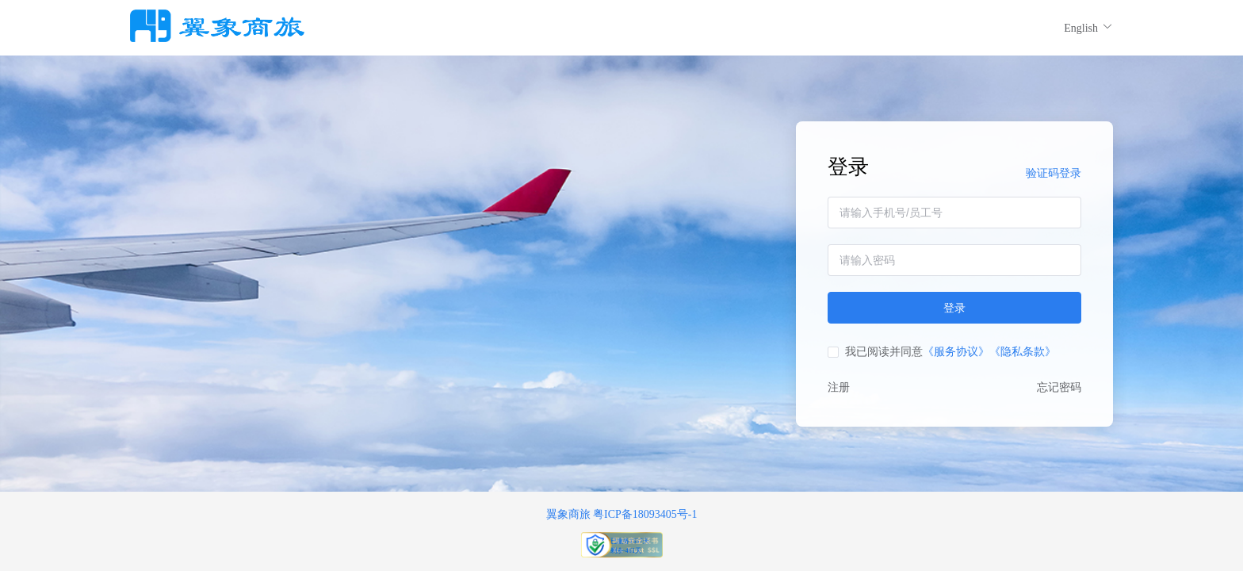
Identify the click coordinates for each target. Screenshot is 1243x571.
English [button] (1088, 27)
